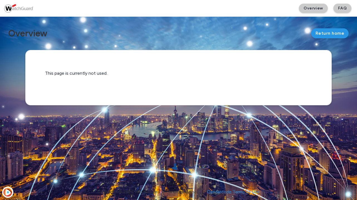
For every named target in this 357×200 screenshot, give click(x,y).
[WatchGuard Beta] (19, 8)
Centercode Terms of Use (233, 191)
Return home (330, 33)
